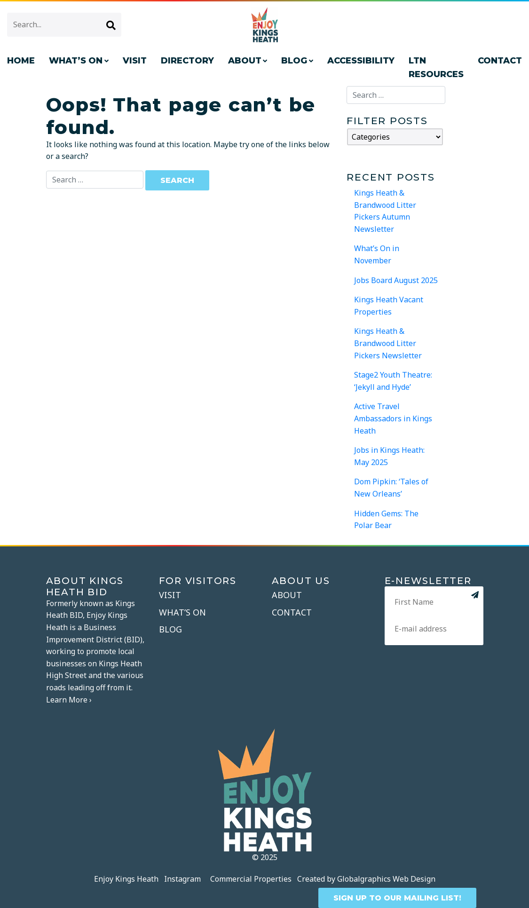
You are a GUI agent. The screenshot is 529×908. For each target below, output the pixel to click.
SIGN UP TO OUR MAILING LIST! (397, 897)
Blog (294, 60)
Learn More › (69, 700)
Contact (292, 612)
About (244, 60)
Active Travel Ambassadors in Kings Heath (393, 418)
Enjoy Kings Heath (126, 879)
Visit (135, 60)
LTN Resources (436, 67)
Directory (187, 60)
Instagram (182, 879)
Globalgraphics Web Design (386, 879)
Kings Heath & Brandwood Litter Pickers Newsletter (388, 343)
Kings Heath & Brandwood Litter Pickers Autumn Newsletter (385, 211)
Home (21, 60)
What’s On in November (376, 254)
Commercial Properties (251, 879)
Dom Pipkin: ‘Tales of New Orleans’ (391, 487)
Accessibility (361, 60)
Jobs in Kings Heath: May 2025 (389, 456)
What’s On (76, 60)
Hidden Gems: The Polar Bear (386, 519)
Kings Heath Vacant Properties (388, 305)
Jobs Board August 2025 (396, 280)
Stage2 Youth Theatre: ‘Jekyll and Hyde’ (393, 381)
